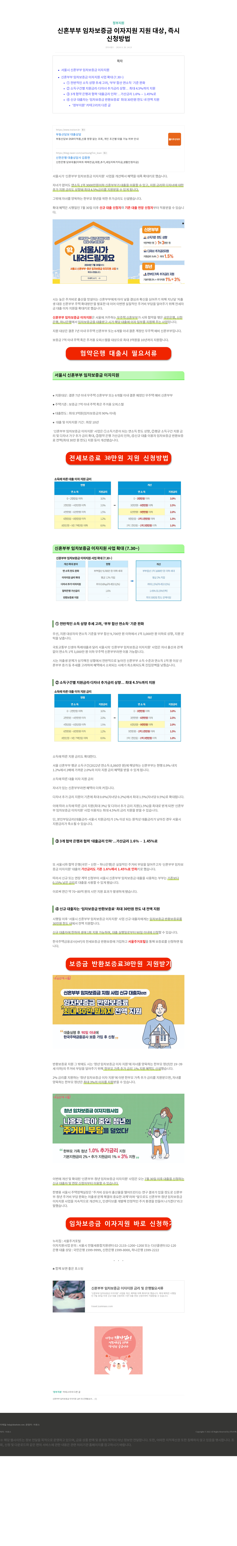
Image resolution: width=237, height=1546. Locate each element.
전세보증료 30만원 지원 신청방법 (119, 458)
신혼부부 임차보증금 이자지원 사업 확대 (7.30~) (92, 77)
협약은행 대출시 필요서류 (118, 353)
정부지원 (118, 23)
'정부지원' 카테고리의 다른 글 (91, 105)
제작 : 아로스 (5, 1432)
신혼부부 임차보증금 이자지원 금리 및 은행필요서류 (73, 1399)
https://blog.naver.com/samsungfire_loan (79, 153)
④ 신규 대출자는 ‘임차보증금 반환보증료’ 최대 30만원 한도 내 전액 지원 (113, 100)
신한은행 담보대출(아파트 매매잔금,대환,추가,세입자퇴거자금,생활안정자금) (97, 162)
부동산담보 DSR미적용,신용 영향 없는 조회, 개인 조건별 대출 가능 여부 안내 (97, 139)
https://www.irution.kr (68, 130)
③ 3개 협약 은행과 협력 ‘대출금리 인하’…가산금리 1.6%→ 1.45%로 (111, 94)
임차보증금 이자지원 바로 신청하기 (120, 1223)
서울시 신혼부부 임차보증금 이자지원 (85, 70)
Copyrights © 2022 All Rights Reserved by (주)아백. (216, 1432)
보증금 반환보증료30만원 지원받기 (120, 964)
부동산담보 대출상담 (68, 134)
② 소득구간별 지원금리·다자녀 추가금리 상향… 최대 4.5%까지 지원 (111, 89)
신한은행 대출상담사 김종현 (73, 158)
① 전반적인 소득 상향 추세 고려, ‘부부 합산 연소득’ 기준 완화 (106, 83)
